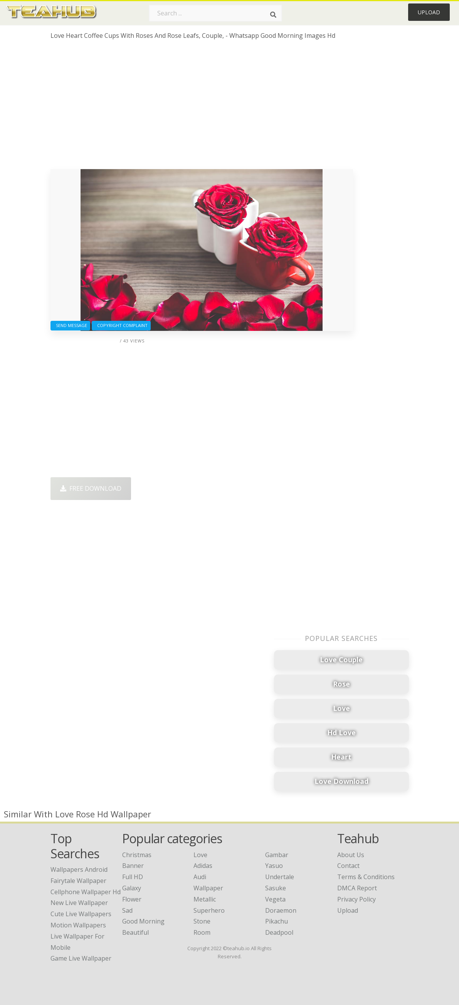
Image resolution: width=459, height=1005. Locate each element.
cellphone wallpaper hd (85, 892)
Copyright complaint (121, 325)
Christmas (136, 855)
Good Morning (143, 921)
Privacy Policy (356, 899)
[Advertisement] (201, 107)
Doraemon (280, 910)
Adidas (202, 865)
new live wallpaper (79, 902)
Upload (429, 12)
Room (201, 932)
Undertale (279, 877)
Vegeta (275, 899)
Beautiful (135, 932)
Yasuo (274, 865)
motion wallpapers (78, 925)
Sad (127, 910)
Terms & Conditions (366, 877)
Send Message (70, 325)
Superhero (209, 910)
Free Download (90, 488)
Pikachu (276, 921)
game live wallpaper (80, 958)
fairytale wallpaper (78, 880)
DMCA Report (357, 888)
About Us (350, 855)
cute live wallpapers (80, 914)
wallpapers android (79, 869)
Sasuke (275, 888)
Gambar (276, 855)
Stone (201, 921)
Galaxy (131, 888)
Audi (199, 877)
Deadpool (279, 932)
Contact (348, 865)
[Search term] (215, 13)
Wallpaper (208, 888)
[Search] (273, 15)
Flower (131, 899)
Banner (133, 865)
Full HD (132, 877)
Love (200, 855)
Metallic (204, 899)
